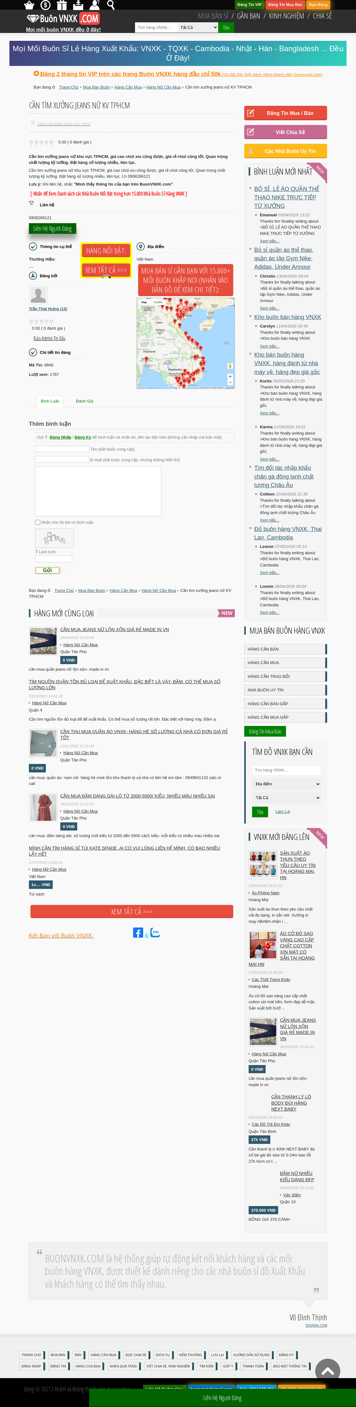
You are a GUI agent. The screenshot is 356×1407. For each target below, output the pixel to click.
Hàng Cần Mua (263, 662)
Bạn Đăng (318, 5)
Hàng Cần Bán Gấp (268, 703)
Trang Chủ (31, 1355)
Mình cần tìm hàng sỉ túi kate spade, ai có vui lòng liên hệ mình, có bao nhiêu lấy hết (124, 851)
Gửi (47, 570)
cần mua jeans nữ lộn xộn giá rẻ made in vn (114, 629)
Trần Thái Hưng (48, 308)
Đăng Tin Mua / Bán (290, 113)
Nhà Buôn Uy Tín (265, 690)
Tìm (226, 27)
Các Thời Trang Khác (271, 979)
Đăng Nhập (60, 437)
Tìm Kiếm (206, 1366)
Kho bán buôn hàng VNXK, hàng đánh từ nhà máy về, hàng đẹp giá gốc (287, 363)
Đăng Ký (83, 437)
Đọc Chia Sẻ (136, 1355)
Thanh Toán (253, 1366)
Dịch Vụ (163, 1355)
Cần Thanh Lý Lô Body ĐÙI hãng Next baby (291, 1103)
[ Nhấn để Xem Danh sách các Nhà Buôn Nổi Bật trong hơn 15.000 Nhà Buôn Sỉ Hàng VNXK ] (108, 193)
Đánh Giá (84, 401)
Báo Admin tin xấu (49, 338)
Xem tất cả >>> (106, 270)
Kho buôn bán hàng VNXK (287, 317)
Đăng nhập (31, 1366)
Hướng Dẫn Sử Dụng (251, 1355)
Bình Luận (50, 401)
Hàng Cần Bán (263, 649)
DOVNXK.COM (316, 1325)
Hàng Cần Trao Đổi (269, 676)
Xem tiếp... (269, 241)
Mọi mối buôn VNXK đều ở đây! (63, 27)
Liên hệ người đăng (53, 230)
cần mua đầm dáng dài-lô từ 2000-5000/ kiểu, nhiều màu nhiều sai (137, 795)
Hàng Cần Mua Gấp (268, 717)
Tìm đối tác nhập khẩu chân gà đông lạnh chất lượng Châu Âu (284, 476)
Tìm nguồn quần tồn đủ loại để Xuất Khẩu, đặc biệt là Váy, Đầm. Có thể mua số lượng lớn (124, 684)
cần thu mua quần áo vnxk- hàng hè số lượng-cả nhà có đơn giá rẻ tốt (144, 734)
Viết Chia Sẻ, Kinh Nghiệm (168, 1366)
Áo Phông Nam (265, 892)
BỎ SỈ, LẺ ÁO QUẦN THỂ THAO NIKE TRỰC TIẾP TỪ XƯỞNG (286, 197)
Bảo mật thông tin (289, 1366)
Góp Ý (228, 1366)
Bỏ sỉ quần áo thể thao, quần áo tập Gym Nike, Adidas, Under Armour (284, 258)
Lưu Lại (217, 1355)
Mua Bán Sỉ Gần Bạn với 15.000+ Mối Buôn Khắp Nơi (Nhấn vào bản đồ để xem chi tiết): (185, 280)
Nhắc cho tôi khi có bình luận (67, 522)
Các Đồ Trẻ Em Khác (271, 1124)
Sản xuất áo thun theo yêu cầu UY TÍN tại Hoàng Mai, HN (298, 865)
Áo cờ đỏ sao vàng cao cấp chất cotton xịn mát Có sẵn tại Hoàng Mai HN (282, 949)
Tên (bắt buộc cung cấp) (112, 449)
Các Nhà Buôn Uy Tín (290, 151)
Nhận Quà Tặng (123, 1366)
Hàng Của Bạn (87, 1366)
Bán (78, 1355)
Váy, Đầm (292, 1195)
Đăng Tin (58, 1366)
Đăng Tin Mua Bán (285, 5)
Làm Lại (283, 811)
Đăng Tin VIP (250, 5)
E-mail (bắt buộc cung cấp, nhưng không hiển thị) (135, 459)
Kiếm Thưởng (190, 1355)
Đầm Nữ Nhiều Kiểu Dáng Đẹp (297, 1176)
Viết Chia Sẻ (290, 132)
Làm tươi (47, 551)
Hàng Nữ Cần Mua (80, 644)
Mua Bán (58, 1355)
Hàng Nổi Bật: (106, 250)
